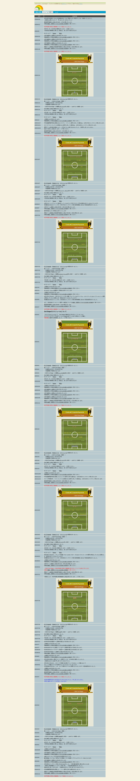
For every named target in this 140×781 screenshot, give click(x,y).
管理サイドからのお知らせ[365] (63, 645)
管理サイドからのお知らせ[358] (63, 754)
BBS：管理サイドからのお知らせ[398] (58, 23)
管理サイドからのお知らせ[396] (63, 41)
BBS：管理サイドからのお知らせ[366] (58, 573)
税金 (60, 33)
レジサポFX (62, 373)
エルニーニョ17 (63, 274)
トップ (56, 12)
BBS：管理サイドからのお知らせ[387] (58, 214)
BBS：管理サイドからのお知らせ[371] (58, 482)
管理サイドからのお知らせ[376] (63, 398)
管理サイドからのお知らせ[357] (63, 762)
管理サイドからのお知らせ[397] (63, 37)
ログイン (64, 3)
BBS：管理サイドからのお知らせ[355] (58, 773)
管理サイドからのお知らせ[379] (63, 387)
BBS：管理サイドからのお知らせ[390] (58, 132)
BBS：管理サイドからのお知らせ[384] (83, 302)
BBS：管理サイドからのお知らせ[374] (58, 402)
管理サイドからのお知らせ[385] (63, 294)
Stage (54, 33)
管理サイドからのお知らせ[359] (63, 750)
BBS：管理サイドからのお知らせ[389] (58, 208)
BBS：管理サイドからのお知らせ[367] (58, 565)
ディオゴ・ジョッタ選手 (50, 290)
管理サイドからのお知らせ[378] (63, 391)
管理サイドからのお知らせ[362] (63, 670)
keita (60, 736)
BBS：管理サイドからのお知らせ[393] (58, 48)
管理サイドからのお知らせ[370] (63, 561)
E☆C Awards (47, 99)
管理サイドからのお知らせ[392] (63, 120)
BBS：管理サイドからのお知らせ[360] (58, 673)
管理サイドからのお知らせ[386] (63, 288)
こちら (80, 3)
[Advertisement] (75, 7)
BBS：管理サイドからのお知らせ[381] (58, 306)
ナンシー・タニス (63, 190)
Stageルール (55, 99)
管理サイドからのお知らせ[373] (63, 474)
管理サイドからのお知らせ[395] (63, 44)
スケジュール (63, 99)
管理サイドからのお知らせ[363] (63, 657)
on (60, 632)
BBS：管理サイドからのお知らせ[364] (58, 653)
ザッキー (62, 106)
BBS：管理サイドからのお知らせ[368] (58, 570)
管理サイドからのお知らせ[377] (63, 394)
